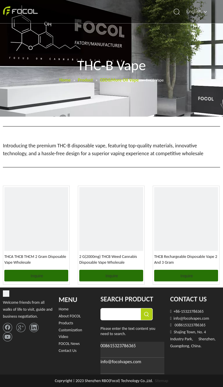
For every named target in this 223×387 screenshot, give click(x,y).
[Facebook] (9, 327)
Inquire (37, 276)
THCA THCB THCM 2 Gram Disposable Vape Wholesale (35, 259)
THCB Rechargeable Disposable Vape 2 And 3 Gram (185, 259)
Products (66, 323)
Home (64, 309)
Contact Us (68, 350)
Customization (70, 330)
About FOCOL (70, 316)
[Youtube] (7, 336)
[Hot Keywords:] (146, 314)
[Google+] (22, 327)
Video (63, 336)
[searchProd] (121, 314)
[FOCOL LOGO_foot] (6, 294)
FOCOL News (69, 343)
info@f (178, 318)
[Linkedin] (34, 327)
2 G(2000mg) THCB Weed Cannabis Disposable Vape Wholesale (108, 259)
